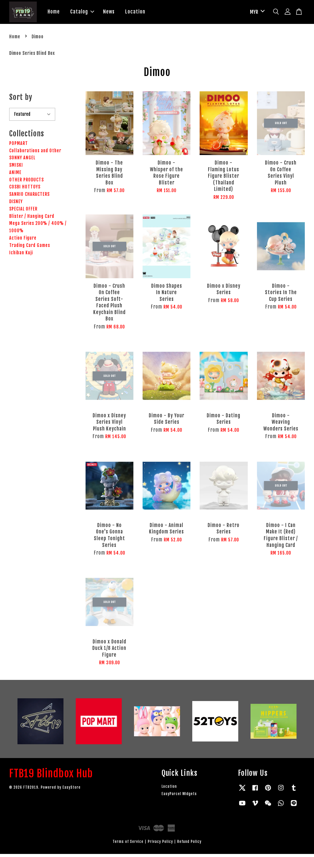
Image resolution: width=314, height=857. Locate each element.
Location (135, 13)
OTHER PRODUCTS (26, 182)
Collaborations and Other (35, 153)
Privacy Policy (160, 844)
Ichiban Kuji (21, 255)
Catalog (82, 13)
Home (54, 13)
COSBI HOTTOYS (24, 190)
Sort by (20, 100)
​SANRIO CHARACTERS (29, 197)
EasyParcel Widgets (179, 796)
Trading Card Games (29, 248)
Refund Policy (189, 844)
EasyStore (72, 790)
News (109, 13)
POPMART (18, 146)
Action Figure (22, 241)
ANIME (15, 175)
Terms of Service (128, 844)
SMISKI (16, 168)
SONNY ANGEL (22, 161)
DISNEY (16, 204)
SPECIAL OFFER (23, 211)
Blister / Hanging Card (31, 219)
